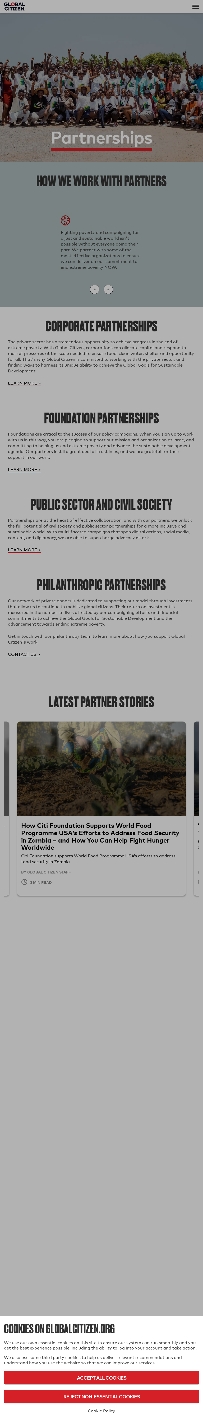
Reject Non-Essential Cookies (101, 1396)
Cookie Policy (101, 1410)
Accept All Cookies (101, 1377)
